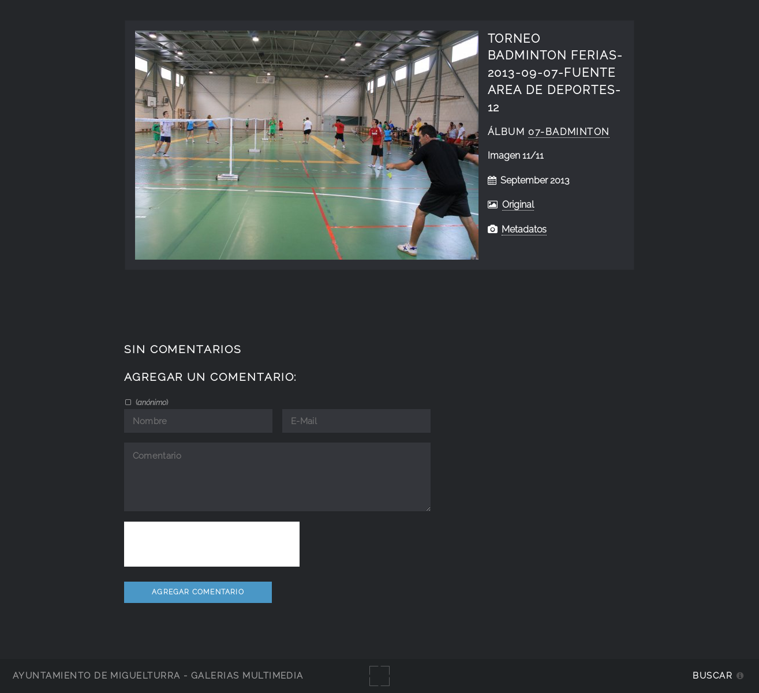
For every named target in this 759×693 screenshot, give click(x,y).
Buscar (712, 675)
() (151, 402)
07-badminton (569, 131)
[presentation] (212, 544)
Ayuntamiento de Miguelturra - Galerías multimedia (158, 675)
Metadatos (524, 229)
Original (518, 204)
